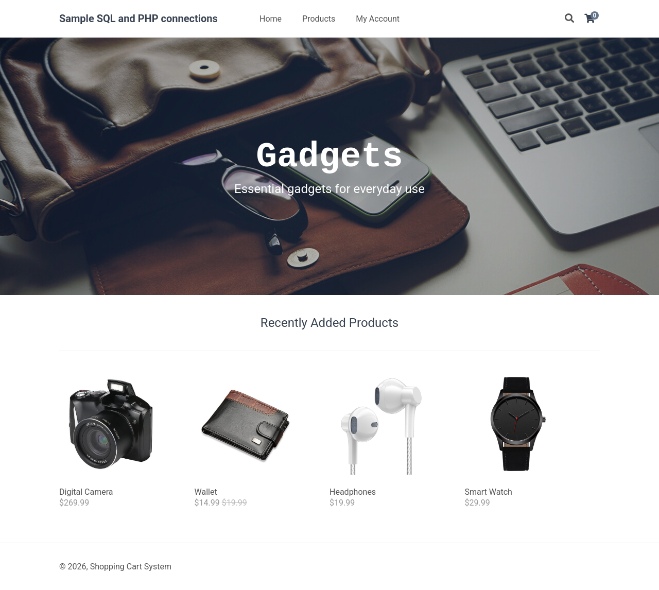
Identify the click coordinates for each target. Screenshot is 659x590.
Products (318, 19)
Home (270, 19)
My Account (378, 19)
